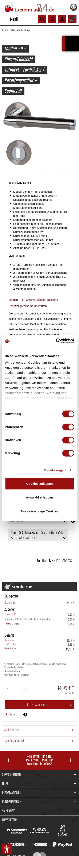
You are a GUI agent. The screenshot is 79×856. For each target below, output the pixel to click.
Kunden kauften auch (14, 741)
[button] (7, 849)
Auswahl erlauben (39, 497)
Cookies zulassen (39, 483)
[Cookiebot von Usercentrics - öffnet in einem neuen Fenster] (56, 341)
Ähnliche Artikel (11, 730)
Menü (10, 18)
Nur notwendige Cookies (39, 511)
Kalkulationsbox (72, 38)
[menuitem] (10, 19)
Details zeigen (55, 470)
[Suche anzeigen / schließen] (42, 19)
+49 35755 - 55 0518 (39, 756)
